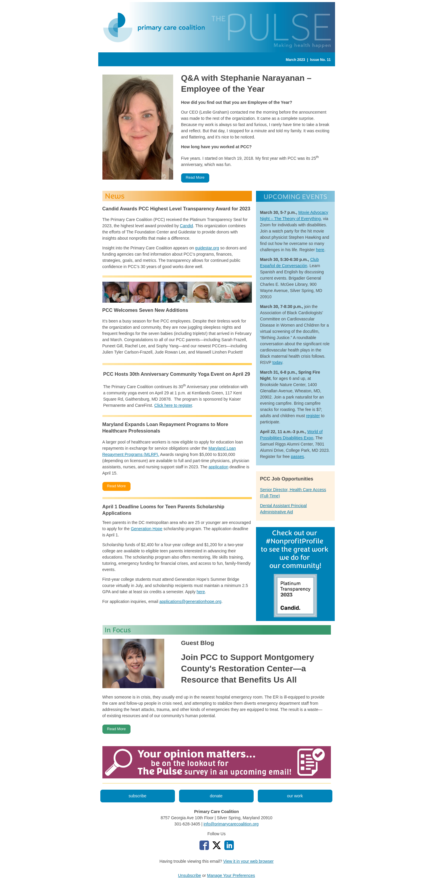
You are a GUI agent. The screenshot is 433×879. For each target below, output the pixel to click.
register (313, 415)
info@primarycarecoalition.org (231, 824)
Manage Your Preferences (231, 875)
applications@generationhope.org (190, 601)
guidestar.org (207, 248)
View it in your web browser (248, 861)
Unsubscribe (189, 875)
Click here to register (173, 405)
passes (297, 456)
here (201, 591)
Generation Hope (146, 528)
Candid (186, 225)
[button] (195, 178)
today (277, 362)
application (218, 467)
